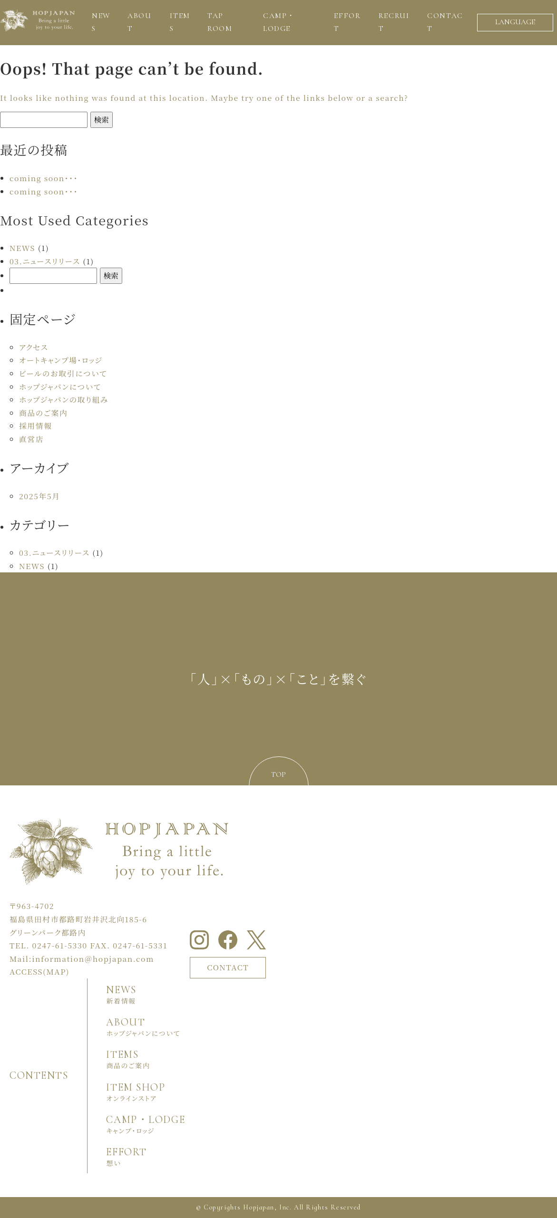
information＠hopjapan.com (93, 958)
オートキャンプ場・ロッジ (60, 360)
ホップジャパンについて (60, 386)
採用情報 (35, 425)
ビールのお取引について (63, 373)
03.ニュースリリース (45, 261)
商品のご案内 (43, 412)
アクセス (33, 347)
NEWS (22, 247)
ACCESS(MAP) (39, 971)
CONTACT (228, 967)
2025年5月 (39, 496)
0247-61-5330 (60, 945)
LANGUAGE (515, 22)
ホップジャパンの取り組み (63, 399)
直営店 (31, 439)
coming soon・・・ (44, 178)
